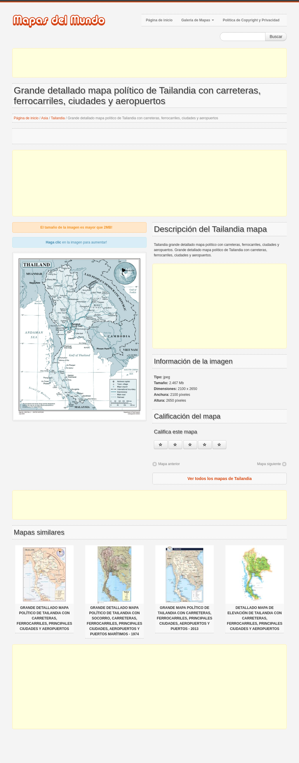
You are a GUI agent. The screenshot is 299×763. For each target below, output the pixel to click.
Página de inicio (159, 20)
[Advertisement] (149, 63)
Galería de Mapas (197, 20)
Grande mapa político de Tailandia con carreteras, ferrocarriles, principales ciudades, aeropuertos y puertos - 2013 (184, 618)
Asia (44, 118)
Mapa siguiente (269, 464)
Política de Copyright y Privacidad (251, 20)
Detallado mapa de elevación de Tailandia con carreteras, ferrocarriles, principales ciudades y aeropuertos (254, 618)
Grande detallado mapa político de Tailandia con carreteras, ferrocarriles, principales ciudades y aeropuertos (44, 618)
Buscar (276, 36)
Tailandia (58, 118)
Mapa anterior (169, 464)
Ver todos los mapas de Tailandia (219, 478)
